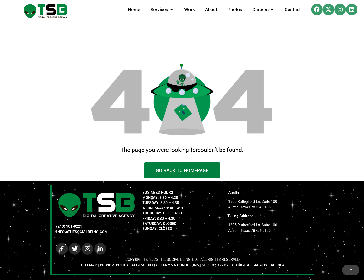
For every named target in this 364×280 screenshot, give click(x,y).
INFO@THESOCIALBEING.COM (82, 232)
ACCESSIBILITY (144, 265)
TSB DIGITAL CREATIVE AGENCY (257, 265)
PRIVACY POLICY (114, 265)
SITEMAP (89, 265)
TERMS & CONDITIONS (180, 265)
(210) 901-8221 (69, 226)
